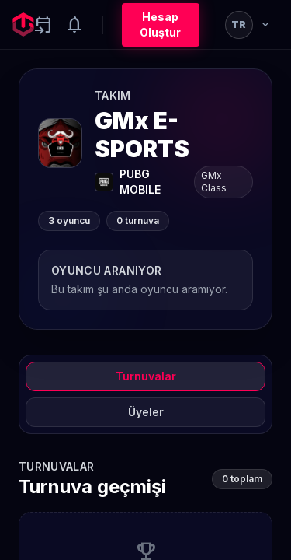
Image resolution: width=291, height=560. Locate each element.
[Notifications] (74, 25)
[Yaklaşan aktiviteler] (43, 25)
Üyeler (146, 411)
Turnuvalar (146, 376)
